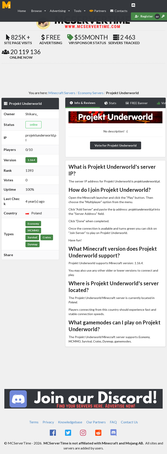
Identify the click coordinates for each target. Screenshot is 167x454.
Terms (33, 422)
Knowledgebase (70, 422)
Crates (47, 237)
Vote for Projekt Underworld (116, 145)
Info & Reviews (82, 103)
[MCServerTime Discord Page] (113, 433)
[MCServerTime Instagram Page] (83, 433)
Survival (32, 237)
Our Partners (96, 422)
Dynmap (32, 244)
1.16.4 (31, 160)
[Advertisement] (83, 77)
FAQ (113, 422)
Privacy (48, 422)
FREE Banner (136, 103)
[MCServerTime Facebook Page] (53, 433)
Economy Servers (91, 93)
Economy (33, 223)
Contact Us (129, 422)
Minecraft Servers (61, 93)
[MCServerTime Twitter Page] (68, 433)
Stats (110, 103)
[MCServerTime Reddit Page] (98, 433)
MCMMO (33, 230)
